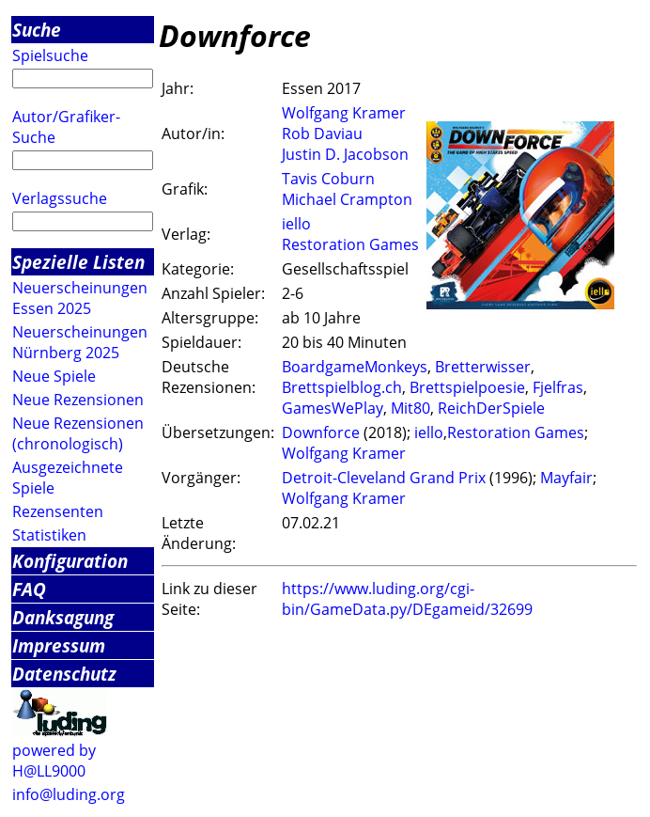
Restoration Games (350, 244)
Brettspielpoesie (467, 387)
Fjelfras (558, 387)
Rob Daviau (322, 133)
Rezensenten (57, 511)
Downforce (321, 432)
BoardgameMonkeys (354, 366)
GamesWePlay (332, 408)
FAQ (29, 589)
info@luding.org (68, 794)
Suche (36, 29)
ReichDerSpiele (491, 408)
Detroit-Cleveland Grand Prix (384, 477)
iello (296, 223)
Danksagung (63, 617)
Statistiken (49, 535)
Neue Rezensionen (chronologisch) (78, 433)
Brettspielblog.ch (342, 387)
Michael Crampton (347, 199)
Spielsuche (50, 55)
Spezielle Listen (78, 262)
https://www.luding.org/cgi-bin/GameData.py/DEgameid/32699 (407, 599)
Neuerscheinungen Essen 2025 (79, 298)
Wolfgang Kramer (344, 112)
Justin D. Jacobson (345, 154)
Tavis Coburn (328, 178)
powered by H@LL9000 (54, 760)
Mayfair (566, 477)
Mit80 (410, 408)
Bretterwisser (483, 366)
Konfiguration (70, 560)
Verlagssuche (59, 198)
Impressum (58, 645)
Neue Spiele (54, 376)
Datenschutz (64, 673)
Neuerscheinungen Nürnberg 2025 (79, 342)
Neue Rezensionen (78, 399)
